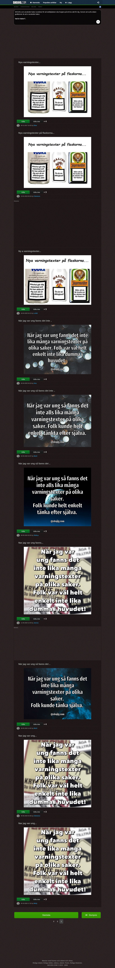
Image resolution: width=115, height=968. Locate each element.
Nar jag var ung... (27, 735)
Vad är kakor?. (20, 19)
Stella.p (36, 535)
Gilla (23, 121)
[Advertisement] (57, 42)
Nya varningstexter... (29, 62)
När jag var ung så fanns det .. (34, 463)
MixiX (35, 456)
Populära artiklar (49, 2)
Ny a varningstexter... (29, 251)
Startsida (46, 915)
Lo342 (36, 313)
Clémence (37, 196)
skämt (16, 6)
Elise (35, 125)
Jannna (36, 623)
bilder (33, 6)
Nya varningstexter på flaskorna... (36, 133)
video (40, 6)
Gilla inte (36, 121)
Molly (35, 903)
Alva (35, 383)
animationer (24, 6)
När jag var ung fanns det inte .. (35, 320)
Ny (61, 2)
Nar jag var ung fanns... (30, 543)
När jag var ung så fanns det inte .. (36, 390)
